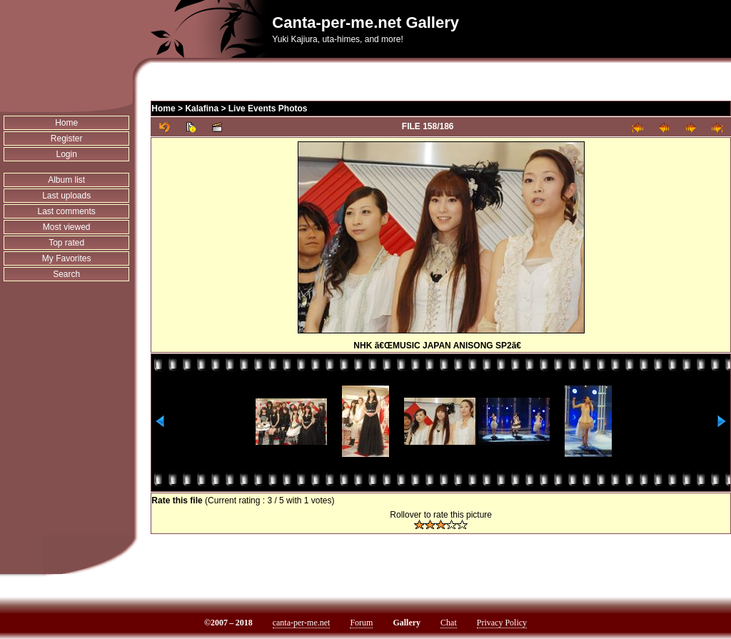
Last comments (66, 211)
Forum (361, 623)
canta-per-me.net (302, 623)
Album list (66, 180)
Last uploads (66, 196)
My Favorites (66, 258)
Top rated (66, 243)
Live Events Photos (268, 109)
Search (66, 274)
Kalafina (201, 109)
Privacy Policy (502, 623)
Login (66, 154)
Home (66, 123)
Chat (448, 623)
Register (67, 139)
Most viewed (67, 227)
